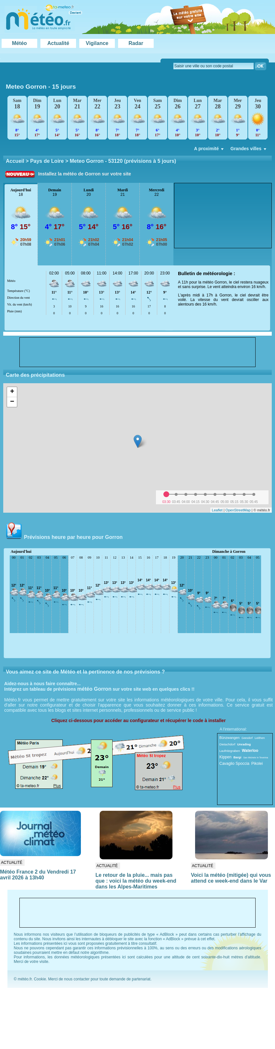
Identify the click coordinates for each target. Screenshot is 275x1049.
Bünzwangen (229, 738)
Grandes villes (249, 150)
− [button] (12, 402)
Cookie (40, 979)
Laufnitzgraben (229, 751)
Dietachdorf (227, 744)
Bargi (237, 757)
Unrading (244, 744)
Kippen (225, 757)
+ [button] (12, 392)
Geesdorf (246, 738)
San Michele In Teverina (255, 757)
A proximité (209, 150)
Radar (135, 43)
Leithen (260, 738)
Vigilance (97, 43)
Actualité (58, 43)
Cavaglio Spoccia (234, 763)
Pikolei (257, 763)
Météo (19, 43)
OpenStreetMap (238, 510)
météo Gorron (94, 689)
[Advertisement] (211, 215)
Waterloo (250, 750)
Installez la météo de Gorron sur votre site (84, 173)
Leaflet (217, 510)
